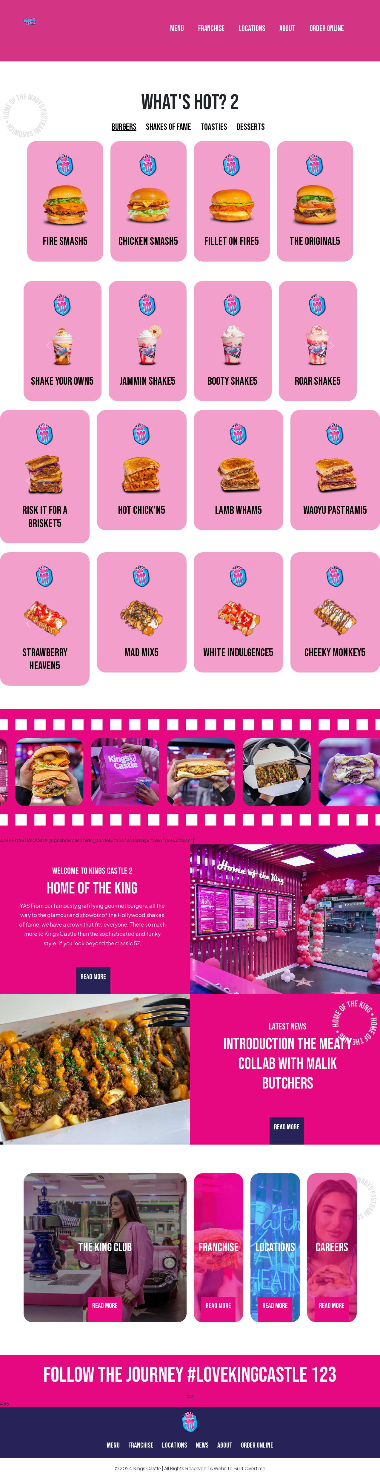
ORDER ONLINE (327, 24)
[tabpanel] (190, 205)
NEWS (202, 1445)
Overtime (254, 1468)
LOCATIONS (252, 24)
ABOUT (287, 24)
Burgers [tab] (124, 127)
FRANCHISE (211, 24)
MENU (177, 24)
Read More (93, 976)
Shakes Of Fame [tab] (168, 127)
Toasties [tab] (214, 127)
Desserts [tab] (251, 127)
